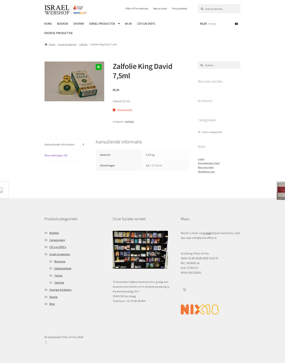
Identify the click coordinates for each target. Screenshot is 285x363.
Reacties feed (206, 167)
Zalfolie (83, 44)
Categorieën (57, 240)
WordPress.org (206, 171)
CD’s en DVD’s (146, 23)
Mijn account (160, 8)
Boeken (62, 23)
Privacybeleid (179, 8)
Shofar (78, 23)
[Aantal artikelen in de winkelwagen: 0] (184, 289)
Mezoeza (59, 261)
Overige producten (58, 33)
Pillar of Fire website (137, 8)
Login (201, 159)
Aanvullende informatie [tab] (59, 144)
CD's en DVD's (57, 247)
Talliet (58, 275)
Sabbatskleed (62, 268)
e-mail (207, 233)
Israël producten (102, 23)
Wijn (128, 23)
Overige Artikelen (60, 290)
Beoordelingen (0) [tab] (56, 155)
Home (48, 23)
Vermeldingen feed (208, 163)
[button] (99, 67)
